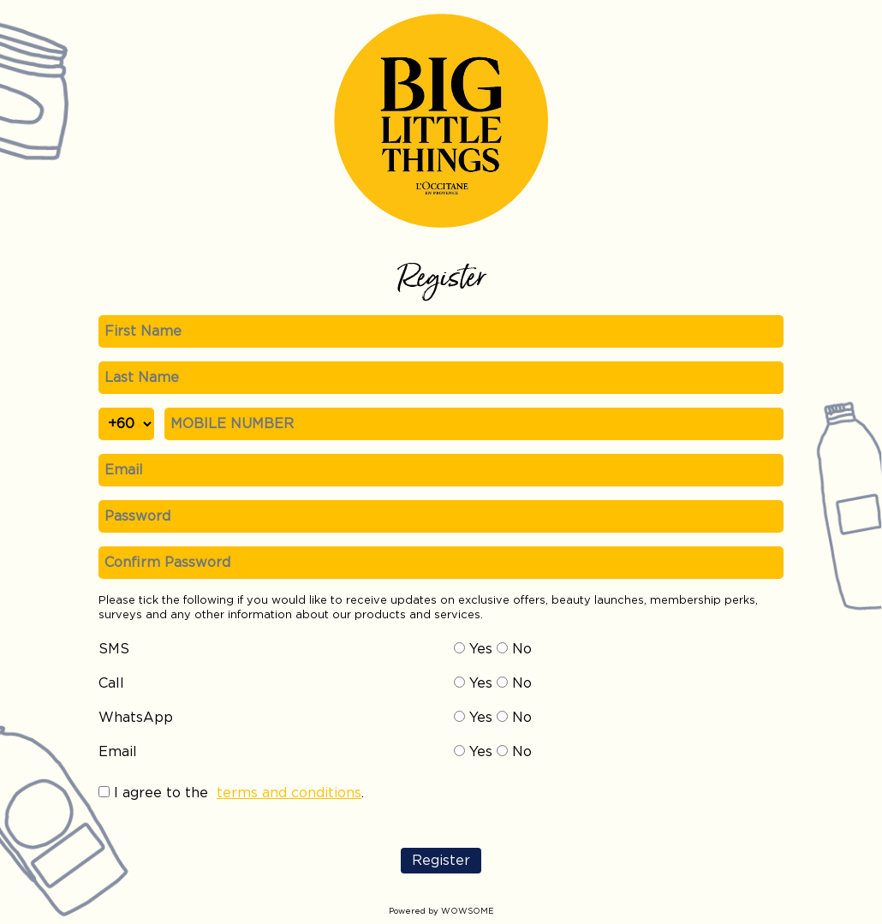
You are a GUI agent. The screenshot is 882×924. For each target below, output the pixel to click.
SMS (113, 649)
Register (441, 860)
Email (117, 752)
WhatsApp (135, 717)
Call (111, 683)
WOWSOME (467, 911)
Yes (473, 649)
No (514, 649)
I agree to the (161, 793)
